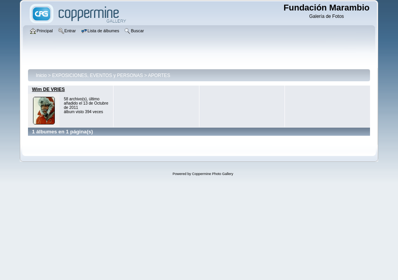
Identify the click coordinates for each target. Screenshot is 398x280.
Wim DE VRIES (48, 89)
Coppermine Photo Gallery (212, 174)
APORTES (159, 75)
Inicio (41, 75)
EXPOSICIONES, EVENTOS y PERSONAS (97, 75)
